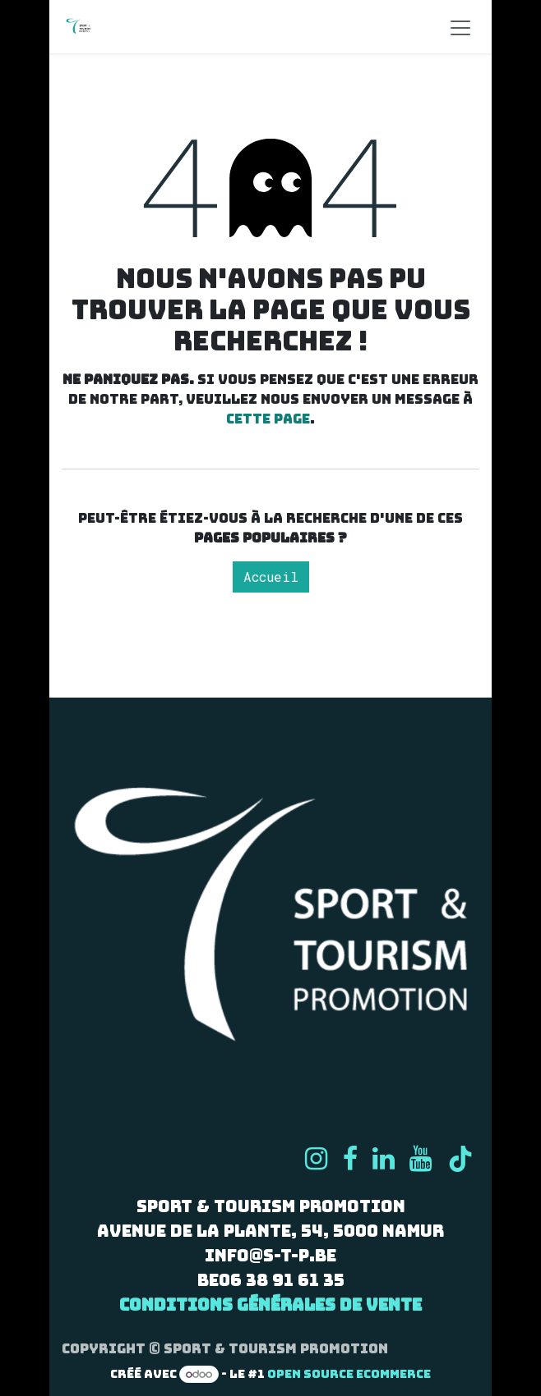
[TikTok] (460, 1158)
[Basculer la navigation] (460, 27)
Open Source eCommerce (349, 1373)
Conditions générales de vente (270, 1305)
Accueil (270, 576)
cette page (268, 419)
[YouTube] (420, 1158)
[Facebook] (350, 1158)
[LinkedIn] (383, 1158)
